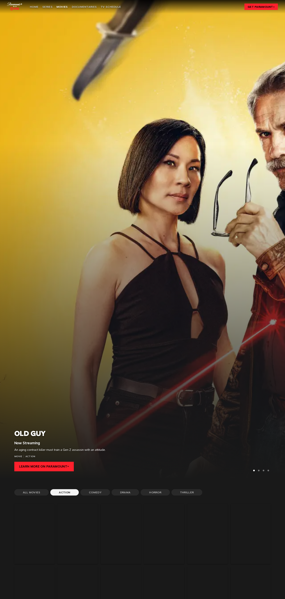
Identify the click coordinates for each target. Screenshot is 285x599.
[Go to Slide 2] (259, 470)
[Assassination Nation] (164, 534)
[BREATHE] (251, 534)
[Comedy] (95, 492)
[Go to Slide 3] (263, 470)
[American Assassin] (121, 534)
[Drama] (125, 492)
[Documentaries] (84, 7)
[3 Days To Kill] (34, 534)
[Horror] (155, 492)
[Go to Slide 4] (268, 470)
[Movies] (62, 7)
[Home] (34, 7)
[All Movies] (31, 492)
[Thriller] (186, 492)
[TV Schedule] (111, 7)
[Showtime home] (14, 6)
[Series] (47, 7)
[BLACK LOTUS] (207, 534)
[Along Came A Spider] (77, 534)
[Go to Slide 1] (254, 470)
